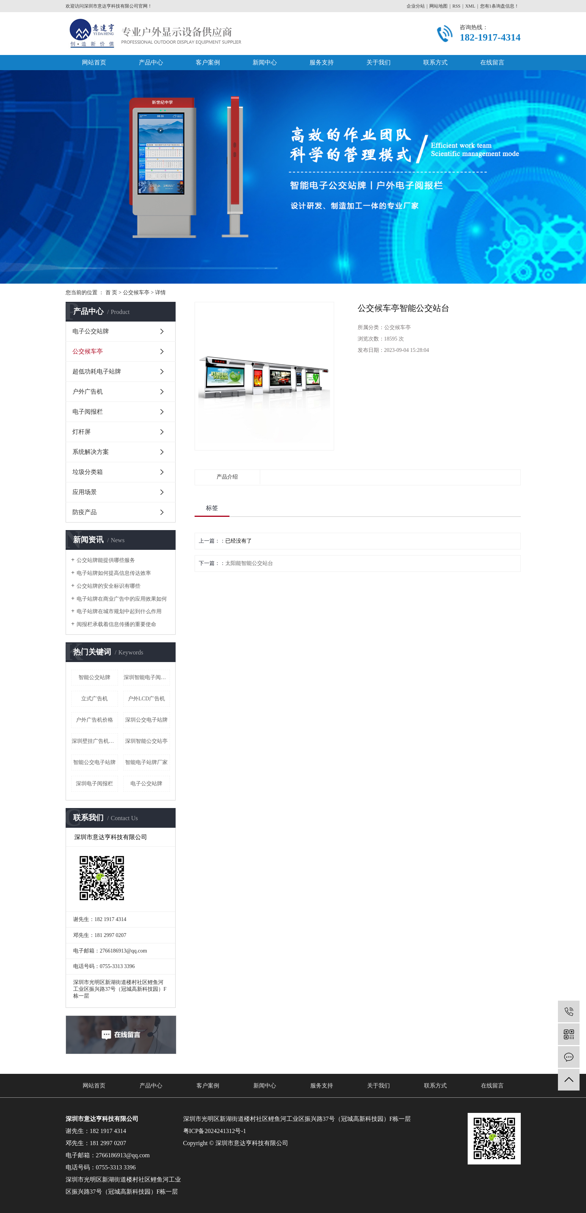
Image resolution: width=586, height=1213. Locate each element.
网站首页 (94, 62)
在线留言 (492, 62)
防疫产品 (84, 512)
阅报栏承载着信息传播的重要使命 (116, 624)
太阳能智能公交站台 (249, 563)
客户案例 (208, 62)
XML (470, 6)
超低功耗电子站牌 (96, 371)
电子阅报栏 (87, 411)
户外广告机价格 (94, 720)
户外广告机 (87, 391)
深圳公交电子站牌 (146, 720)
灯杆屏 (81, 431)
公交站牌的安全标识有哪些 (108, 586)
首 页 (111, 292)
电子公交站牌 (90, 331)
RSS (456, 6)
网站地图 (438, 6)
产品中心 (151, 62)
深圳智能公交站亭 (146, 741)
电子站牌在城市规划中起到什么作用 (119, 611)
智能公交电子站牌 (94, 762)
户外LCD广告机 (146, 698)
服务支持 (321, 62)
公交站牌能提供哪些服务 (106, 560)
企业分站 (416, 6)
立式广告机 (94, 698)
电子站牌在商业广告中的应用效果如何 (122, 599)
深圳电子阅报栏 (94, 783)
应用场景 (84, 492)
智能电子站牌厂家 (146, 762)
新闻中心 (265, 62)
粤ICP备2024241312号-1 (214, 1131)
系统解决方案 (90, 452)
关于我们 (378, 62)
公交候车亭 (136, 292)
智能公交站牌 (94, 677)
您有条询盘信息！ (499, 6)
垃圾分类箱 (87, 472)
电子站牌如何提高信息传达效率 (114, 573)
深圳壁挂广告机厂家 (95, 741)
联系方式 (435, 62)
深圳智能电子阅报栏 (147, 677)
